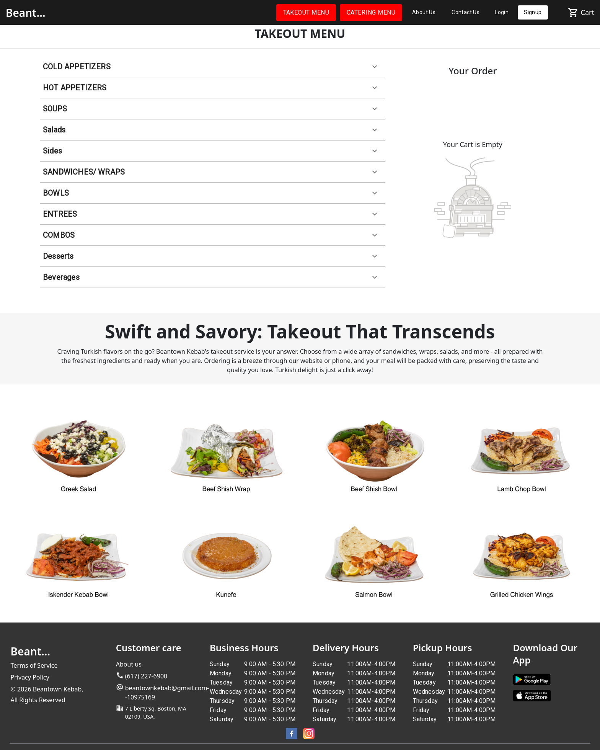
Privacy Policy (30, 677)
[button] (212, 66)
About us (129, 664)
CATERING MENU (371, 12)
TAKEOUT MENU (306, 12)
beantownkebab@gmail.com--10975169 (167, 692)
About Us (424, 12)
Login (501, 12)
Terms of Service (34, 665)
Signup (533, 12)
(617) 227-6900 (146, 676)
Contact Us (465, 12)
